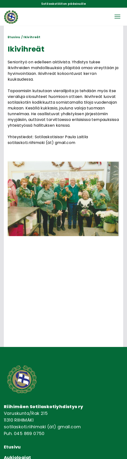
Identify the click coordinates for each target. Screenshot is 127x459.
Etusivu (14, 37)
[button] (117, 16)
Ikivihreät (31, 37)
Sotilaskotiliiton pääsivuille (63, 4)
